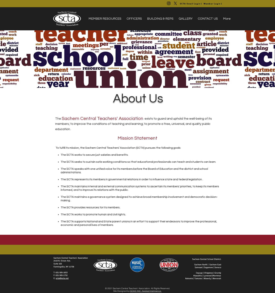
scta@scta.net (62, 278)
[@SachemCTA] (175, 3)
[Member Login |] (213, 4)
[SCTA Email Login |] (191, 4)
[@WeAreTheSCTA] (168, 3)
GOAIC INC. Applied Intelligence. (146, 291)
